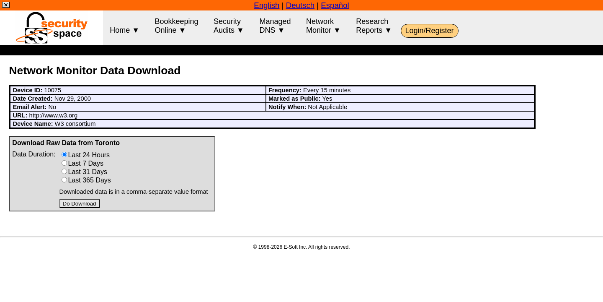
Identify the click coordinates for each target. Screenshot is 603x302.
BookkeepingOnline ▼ (176, 25)
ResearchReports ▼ (374, 25)
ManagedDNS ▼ (275, 25)
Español (335, 5)
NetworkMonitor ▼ (323, 25)
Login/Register (429, 30)
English (266, 5)
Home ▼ (124, 25)
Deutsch (300, 5)
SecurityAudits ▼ (229, 25)
